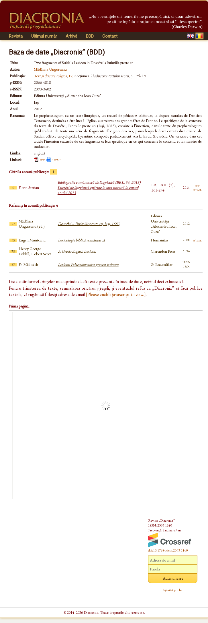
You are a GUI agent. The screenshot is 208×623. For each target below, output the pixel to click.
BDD (90, 36)
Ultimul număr (44, 36)
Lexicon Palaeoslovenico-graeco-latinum (88, 264)
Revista (16, 36)
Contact (109, 36)
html (56, 159)
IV (70, 75)
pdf (42, 159)
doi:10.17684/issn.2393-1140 (168, 550)
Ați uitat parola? (173, 590)
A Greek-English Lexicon (77, 251)
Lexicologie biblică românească (81, 240)
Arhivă (71, 36)
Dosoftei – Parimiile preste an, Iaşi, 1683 (88, 223)
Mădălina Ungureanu (50, 69)
